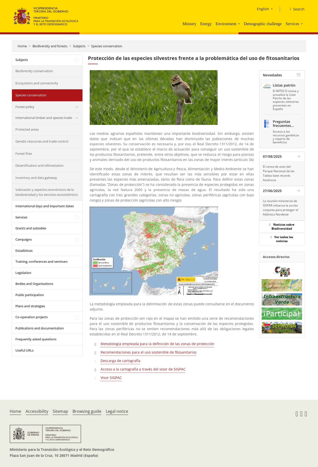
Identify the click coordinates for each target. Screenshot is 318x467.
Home (22, 46)
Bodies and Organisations (34, 283)
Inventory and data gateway (36, 177)
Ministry (189, 24)
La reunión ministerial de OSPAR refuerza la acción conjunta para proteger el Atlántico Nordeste (280, 207)
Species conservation (106, 46)
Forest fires (23, 153)
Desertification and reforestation (39, 165)
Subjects (79, 46)
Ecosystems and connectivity (36, 83)
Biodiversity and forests (50, 46)
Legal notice (117, 411)
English (263, 8)
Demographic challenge (262, 24)
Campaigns (23, 239)
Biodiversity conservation (34, 71)
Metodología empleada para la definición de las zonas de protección (157, 343)
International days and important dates (44, 206)
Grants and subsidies (30, 228)
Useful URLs (24, 350)
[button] (239, 23)
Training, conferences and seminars (41, 261)
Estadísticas (24, 250)
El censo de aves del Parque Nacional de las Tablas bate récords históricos (279, 173)
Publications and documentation (39, 328)
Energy (206, 24)
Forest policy (24, 106)
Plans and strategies (30, 306)
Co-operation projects (31, 317)
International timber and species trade (43, 117)
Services (292, 24)
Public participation (29, 295)
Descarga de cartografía (120, 360)
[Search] (295, 9)
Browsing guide (87, 411)
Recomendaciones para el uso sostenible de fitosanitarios (149, 352)
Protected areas (27, 129)
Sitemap (60, 411)
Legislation (23, 272)
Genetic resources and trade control (41, 141)
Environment (226, 24)
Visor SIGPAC (111, 377)
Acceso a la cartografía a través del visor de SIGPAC (143, 369)
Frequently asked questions (35, 339)
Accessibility (37, 411)
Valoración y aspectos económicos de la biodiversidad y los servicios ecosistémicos (46, 192)
